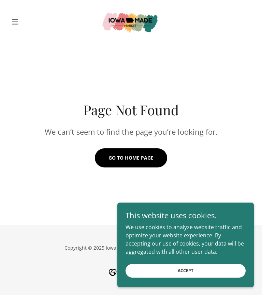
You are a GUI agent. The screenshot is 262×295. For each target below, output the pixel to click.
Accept (185, 284)
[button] (26, 22)
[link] (131, 21)
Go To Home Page (131, 157)
